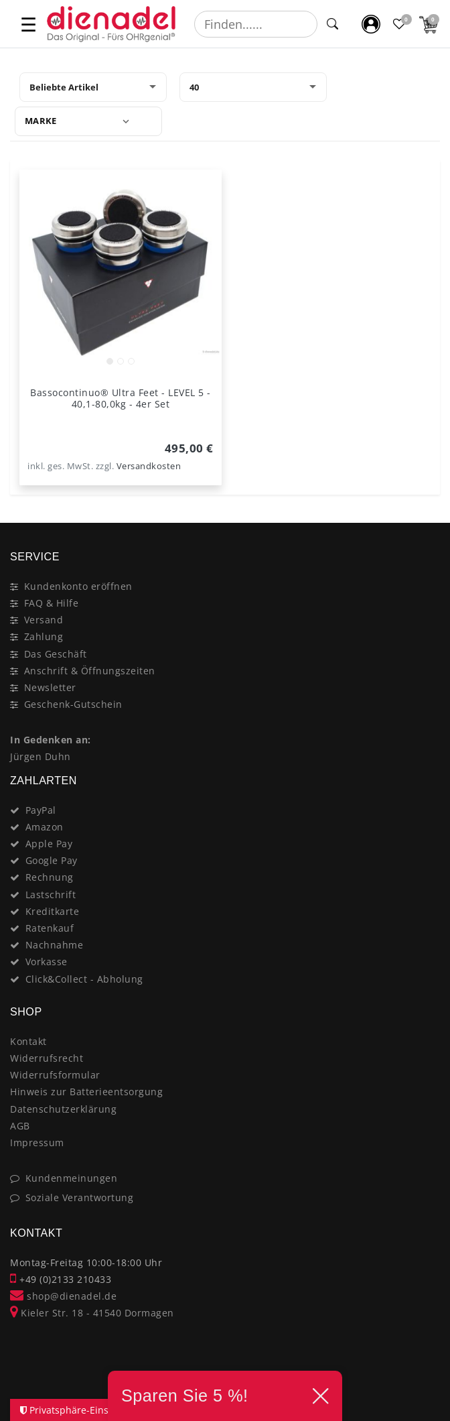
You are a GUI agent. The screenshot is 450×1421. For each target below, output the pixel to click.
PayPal (40, 810)
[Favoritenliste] (400, 23)
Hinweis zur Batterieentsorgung (86, 1091)
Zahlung (44, 636)
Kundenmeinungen (71, 1178)
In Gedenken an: (50, 739)
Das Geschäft (55, 653)
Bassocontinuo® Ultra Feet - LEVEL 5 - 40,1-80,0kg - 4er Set (120, 398)
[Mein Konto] (371, 23)
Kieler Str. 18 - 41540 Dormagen (92, 1312)
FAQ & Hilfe (51, 603)
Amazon (44, 826)
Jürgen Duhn (40, 756)
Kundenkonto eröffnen (78, 586)
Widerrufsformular (55, 1074)
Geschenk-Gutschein (73, 704)
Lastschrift (50, 894)
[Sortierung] (93, 87)
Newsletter (50, 687)
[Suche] (332, 24)
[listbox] (120, 270)
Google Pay (51, 860)
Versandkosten (149, 466)
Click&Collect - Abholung (84, 979)
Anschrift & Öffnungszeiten (89, 670)
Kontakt (28, 1041)
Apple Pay (49, 843)
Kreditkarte (52, 911)
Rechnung (49, 877)
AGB (20, 1125)
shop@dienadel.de (63, 1296)
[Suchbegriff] (255, 24)
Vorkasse (46, 961)
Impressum (37, 1142)
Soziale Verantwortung (79, 1197)
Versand (44, 619)
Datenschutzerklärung (63, 1109)
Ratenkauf (49, 928)
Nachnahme (54, 944)
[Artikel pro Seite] (253, 87)
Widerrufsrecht (46, 1058)
